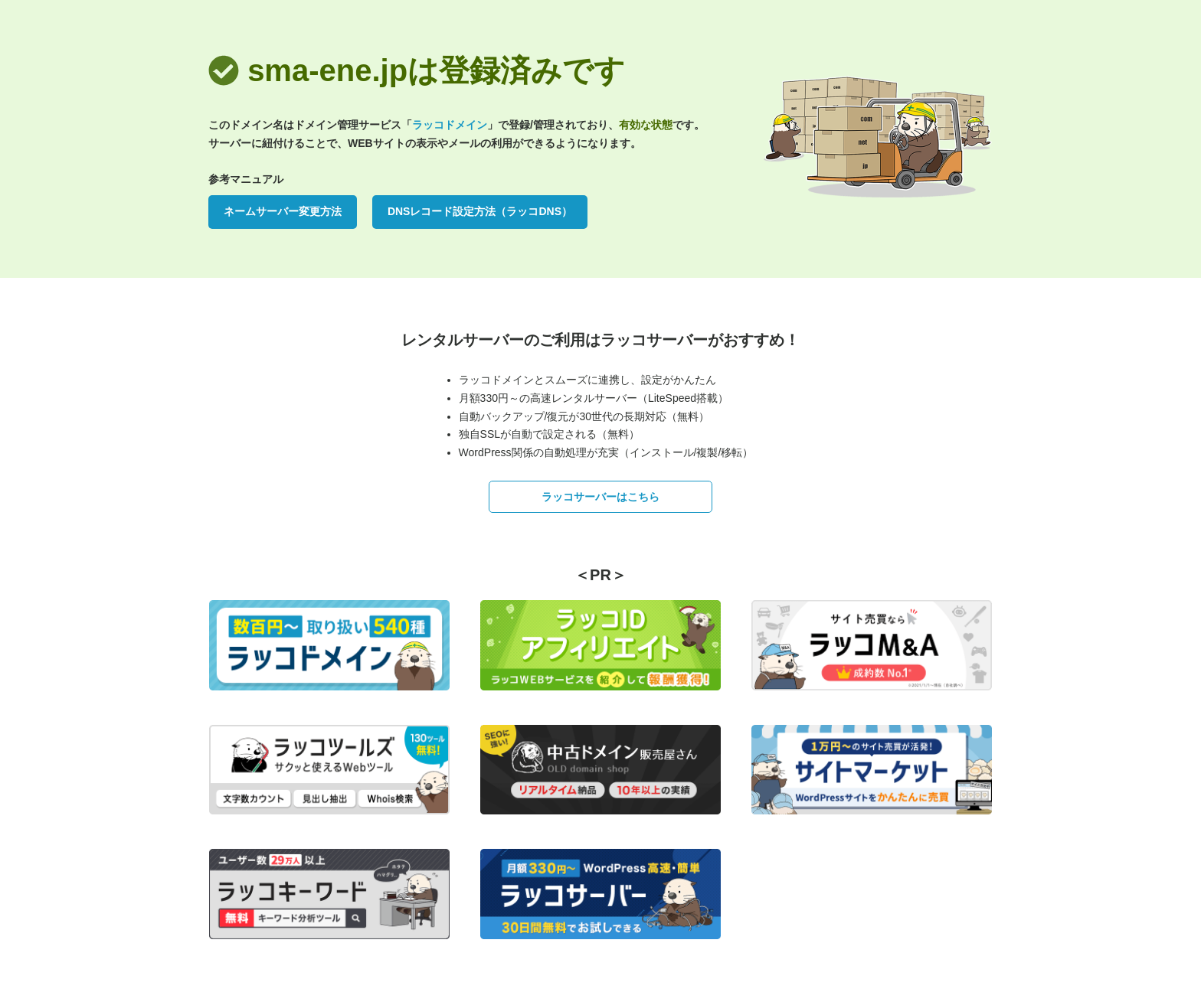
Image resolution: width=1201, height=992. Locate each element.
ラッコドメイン (449, 125)
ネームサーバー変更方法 (283, 211)
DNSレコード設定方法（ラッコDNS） (480, 211)
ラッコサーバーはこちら (600, 497)
